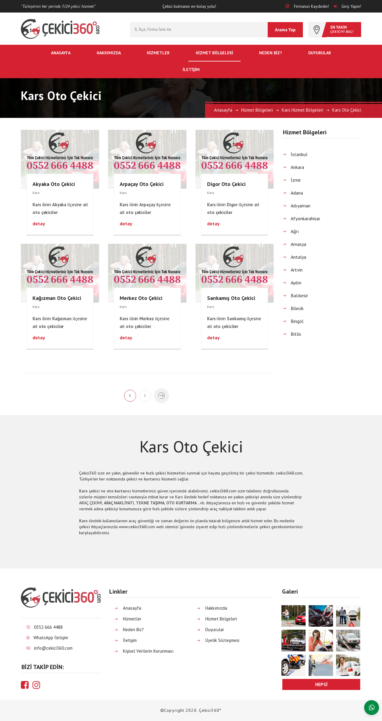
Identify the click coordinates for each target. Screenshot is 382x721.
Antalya (298, 257)
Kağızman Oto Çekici (57, 298)
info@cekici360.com (53, 648)
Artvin (297, 270)
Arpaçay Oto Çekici (142, 184)
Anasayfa (60, 53)
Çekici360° (210, 710)
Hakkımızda (109, 53)
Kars (36, 192)
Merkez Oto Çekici (141, 298)
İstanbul (299, 154)
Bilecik (297, 308)
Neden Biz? (270, 53)
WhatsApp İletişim (50, 637)
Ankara (297, 167)
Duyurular (319, 53)
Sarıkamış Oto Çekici (231, 298)
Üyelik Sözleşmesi (222, 640)
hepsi (321, 684)
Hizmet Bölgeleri (214, 53)
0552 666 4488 (48, 627)
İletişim (191, 69)
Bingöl (297, 321)
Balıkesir (299, 295)
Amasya (298, 244)
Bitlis (296, 334)
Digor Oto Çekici (226, 184)
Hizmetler (158, 53)
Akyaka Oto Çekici (54, 184)
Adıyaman (300, 206)
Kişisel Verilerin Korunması (148, 651)
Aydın (296, 283)
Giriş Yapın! (347, 6)
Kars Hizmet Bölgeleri (302, 110)
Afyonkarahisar (305, 218)
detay (39, 223)
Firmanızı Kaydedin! (307, 6)
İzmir (296, 180)
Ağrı (295, 231)
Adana (297, 193)
